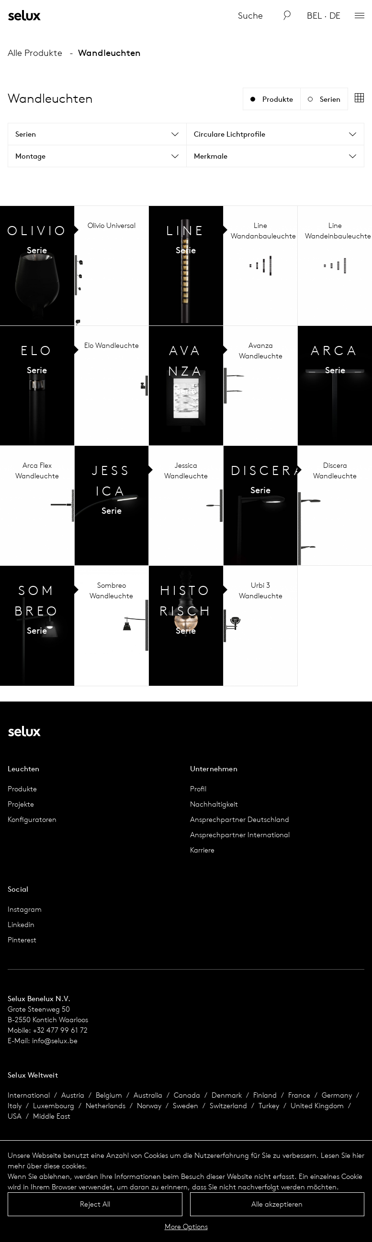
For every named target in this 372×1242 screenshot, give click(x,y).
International (29, 1095)
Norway (149, 1105)
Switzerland (228, 1105)
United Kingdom (317, 1105)
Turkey (269, 1105)
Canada (187, 1095)
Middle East (51, 1116)
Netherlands (105, 1105)
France (299, 1095)
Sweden (185, 1105)
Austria (72, 1095)
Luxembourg (53, 1105)
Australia (148, 1095)
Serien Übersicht (37, 265)
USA (15, 1116)
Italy (15, 1105)
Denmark (227, 1095)
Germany (337, 1095)
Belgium (109, 1095)
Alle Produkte (35, 52)
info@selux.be (55, 1040)
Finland (265, 1095)
